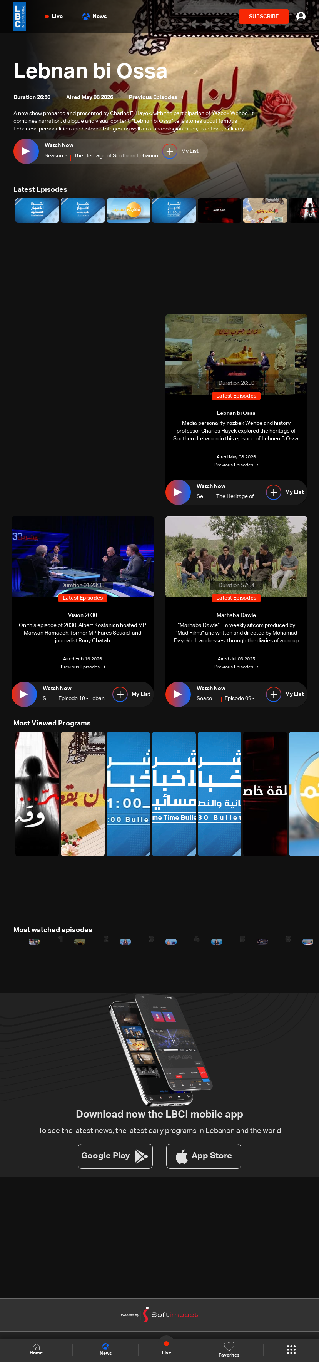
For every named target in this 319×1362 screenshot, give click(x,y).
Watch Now (59, 145)
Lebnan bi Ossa (91, 72)
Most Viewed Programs (52, 723)
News (94, 16)
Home (36, 1350)
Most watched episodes (52, 929)
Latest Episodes (40, 189)
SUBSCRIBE (264, 16)
